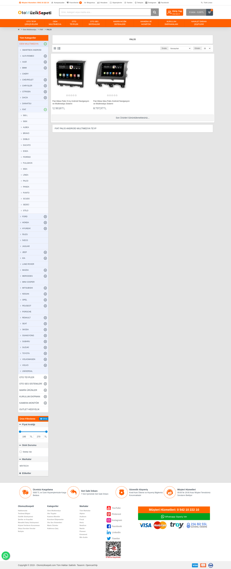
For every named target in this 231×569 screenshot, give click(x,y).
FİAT (41, 30)
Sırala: (164, 48)
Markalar (27, 459)
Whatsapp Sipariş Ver (176, 516)
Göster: (197, 48)
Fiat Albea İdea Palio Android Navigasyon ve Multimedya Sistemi (111, 102)
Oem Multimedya (29, 30)
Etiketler (26, 473)
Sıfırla (45, 419)
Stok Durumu (29, 445)
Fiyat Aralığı (28, 424)
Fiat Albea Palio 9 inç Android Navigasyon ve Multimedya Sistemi (70, 102)
